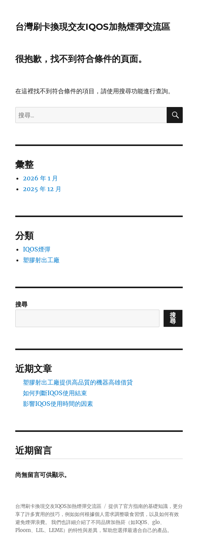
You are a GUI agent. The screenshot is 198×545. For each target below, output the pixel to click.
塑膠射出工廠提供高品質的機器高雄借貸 (78, 382)
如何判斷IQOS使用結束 (55, 393)
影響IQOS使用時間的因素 (58, 403)
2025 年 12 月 (42, 189)
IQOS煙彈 (36, 249)
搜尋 (21, 304)
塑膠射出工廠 (41, 260)
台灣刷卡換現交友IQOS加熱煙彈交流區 (92, 26)
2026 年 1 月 (40, 178)
